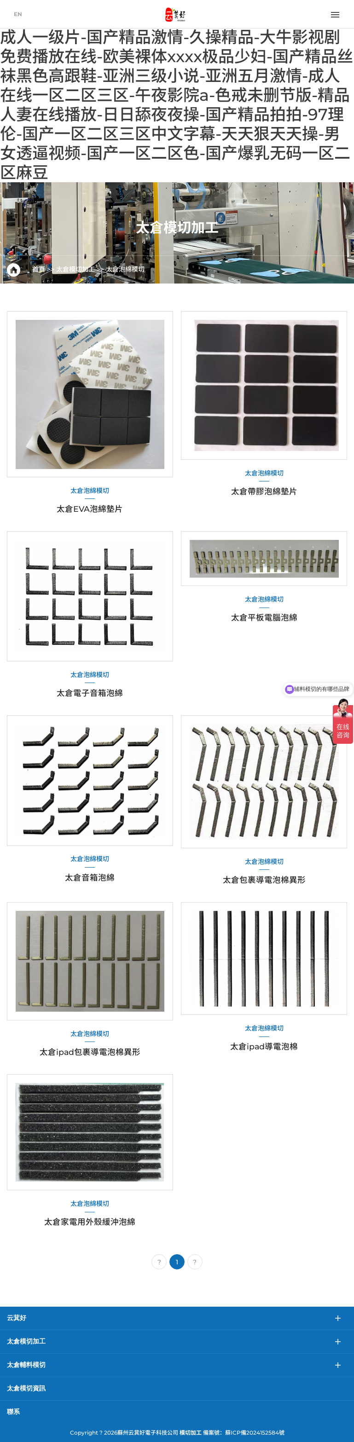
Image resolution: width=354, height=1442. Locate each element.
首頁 (38, 269)
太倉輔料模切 (26, 1364)
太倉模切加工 (75, 269)
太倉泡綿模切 (125, 269)
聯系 (13, 1411)
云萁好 (16, 1318)
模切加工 (191, 1432)
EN (18, 14)
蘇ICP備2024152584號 (254, 1432)
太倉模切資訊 (26, 1388)
